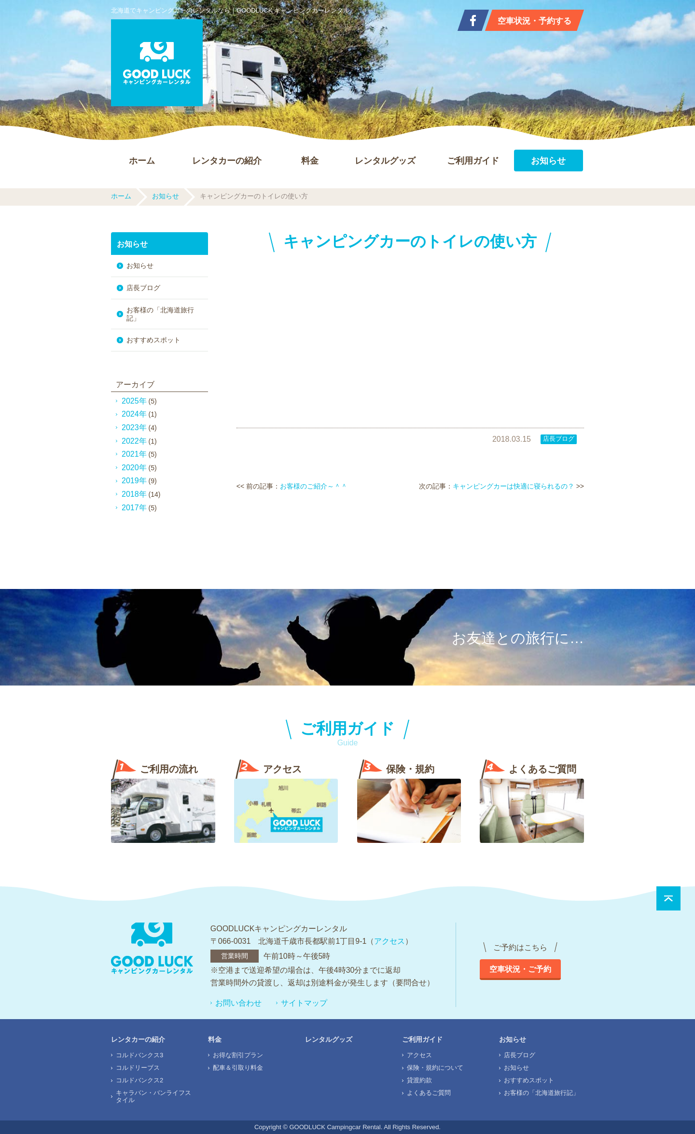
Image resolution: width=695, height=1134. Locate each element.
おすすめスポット (153, 340)
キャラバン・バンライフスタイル (153, 1096)
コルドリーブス (138, 1067)
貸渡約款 (419, 1080)
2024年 (134, 414)
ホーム (142, 161)
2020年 (134, 467)
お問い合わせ (238, 1003)
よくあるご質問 (429, 1092)
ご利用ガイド (473, 161)
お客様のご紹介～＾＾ (314, 486)
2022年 (134, 441)
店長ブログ (558, 438)
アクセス (389, 941)
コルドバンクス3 (139, 1055)
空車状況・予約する (534, 21)
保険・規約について (435, 1067)
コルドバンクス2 (139, 1080)
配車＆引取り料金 (238, 1067)
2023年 (134, 427)
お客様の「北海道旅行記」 (160, 314)
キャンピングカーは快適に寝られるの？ (513, 486)
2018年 (134, 494)
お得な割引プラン (238, 1055)
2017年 (134, 508)
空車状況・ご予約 (520, 969)
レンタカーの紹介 (227, 161)
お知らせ (548, 161)
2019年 (134, 480)
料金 (310, 161)
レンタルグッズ (385, 161)
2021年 (134, 454)
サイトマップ (304, 1003)
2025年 (134, 401)
